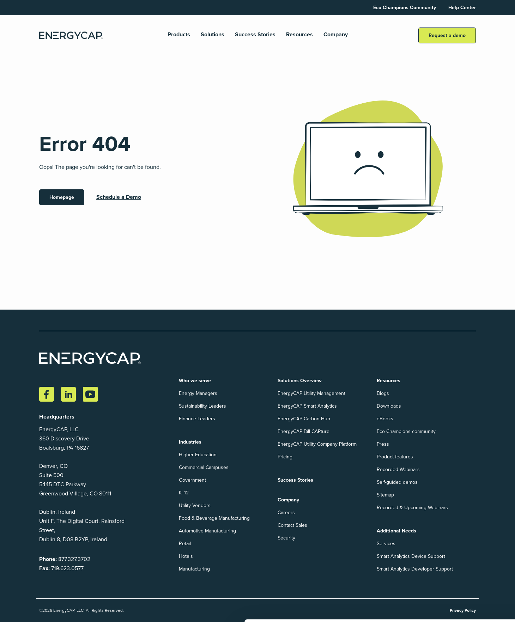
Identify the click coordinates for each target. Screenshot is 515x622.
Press (383, 444)
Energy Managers (198, 393)
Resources (299, 34)
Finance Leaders (197, 418)
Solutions (212, 34)
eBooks (385, 418)
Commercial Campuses (204, 467)
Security (286, 538)
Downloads (389, 406)
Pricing (285, 457)
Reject (488, 595)
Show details (24, 609)
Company (335, 34)
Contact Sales (292, 525)
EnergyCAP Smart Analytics (307, 406)
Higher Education (198, 454)
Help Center (462, 7)
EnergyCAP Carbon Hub (304, 418)
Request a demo (447, 35)
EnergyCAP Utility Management (311, 393)
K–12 (184, 492)
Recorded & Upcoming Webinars (412, 507)
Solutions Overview (300, 380)
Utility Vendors (195, 505)
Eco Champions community (406, 431)
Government (192, 480)
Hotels (186, 556)
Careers (286, 512)
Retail (185, 543)
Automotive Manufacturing (207, 531)
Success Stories (255, 34)
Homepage (61, 197)
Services (386, 543)
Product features (395, 457)
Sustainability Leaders (202, 406)
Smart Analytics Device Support (411, 556)
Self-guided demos (397, 482)
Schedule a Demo (118, 197)
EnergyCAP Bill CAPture (303, 431)
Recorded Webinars (398, 469)
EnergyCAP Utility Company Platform (317, 444)
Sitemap (385, 495)
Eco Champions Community (404, 7)
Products (179, 34)
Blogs (383, 393)
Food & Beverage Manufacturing (214, 518)
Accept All (447, 595)
